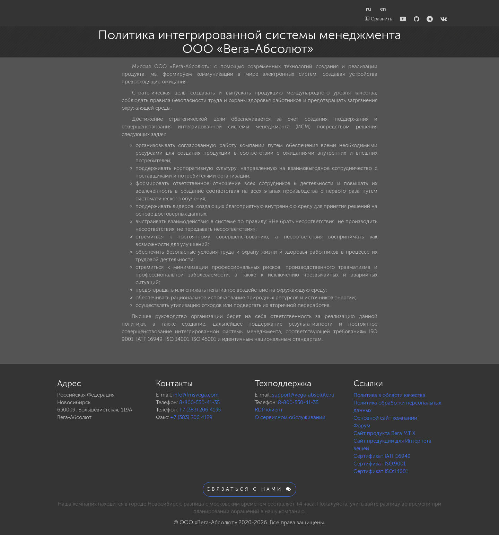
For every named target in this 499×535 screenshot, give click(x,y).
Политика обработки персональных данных (397, 407)
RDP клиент (269, 410)
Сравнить (378, 19)
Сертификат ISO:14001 (380, 471)
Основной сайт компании (385, 418)
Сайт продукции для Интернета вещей (392, 445)
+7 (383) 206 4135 (200, 410)
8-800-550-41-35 (199, 402)
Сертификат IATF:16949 (382, 456)
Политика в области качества (389, 395)
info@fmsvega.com (196, 395)
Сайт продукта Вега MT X (384, 433)
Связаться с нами (249, 489)
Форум (361, 426)
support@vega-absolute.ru (303, 395)
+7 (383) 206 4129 (191, 417)
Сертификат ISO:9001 (379, 464)
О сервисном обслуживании (290, 417)
